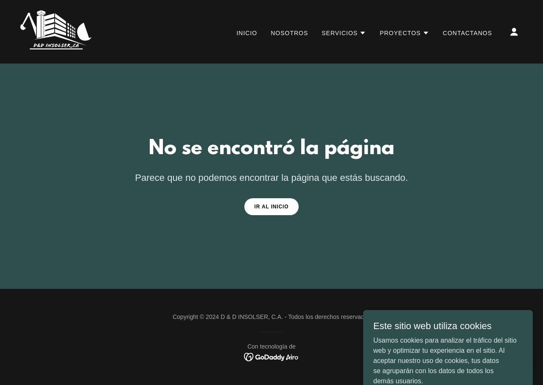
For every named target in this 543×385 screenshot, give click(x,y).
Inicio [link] (246, 33)
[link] (56, 31)
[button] (344, 33)
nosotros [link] (289, 33)
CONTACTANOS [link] (467, 33)
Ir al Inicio (272, 207)
